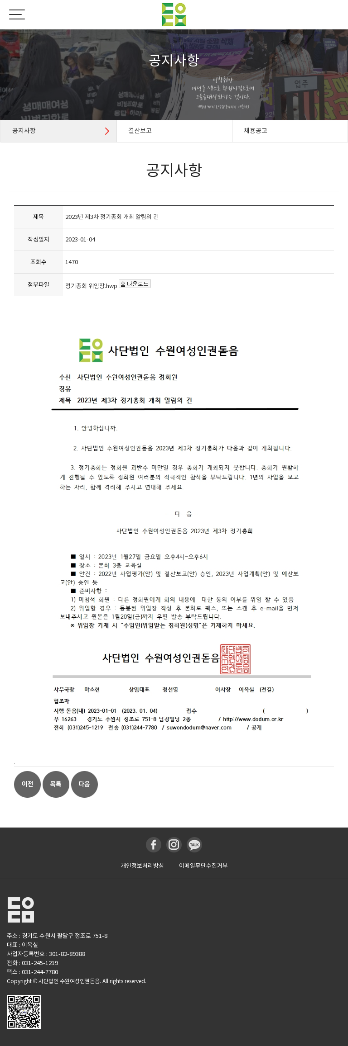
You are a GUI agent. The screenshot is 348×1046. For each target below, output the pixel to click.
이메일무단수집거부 (203, 866)
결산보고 (140, 131)
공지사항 (24, 131)
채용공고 (255, 131)
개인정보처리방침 (142, 866)
